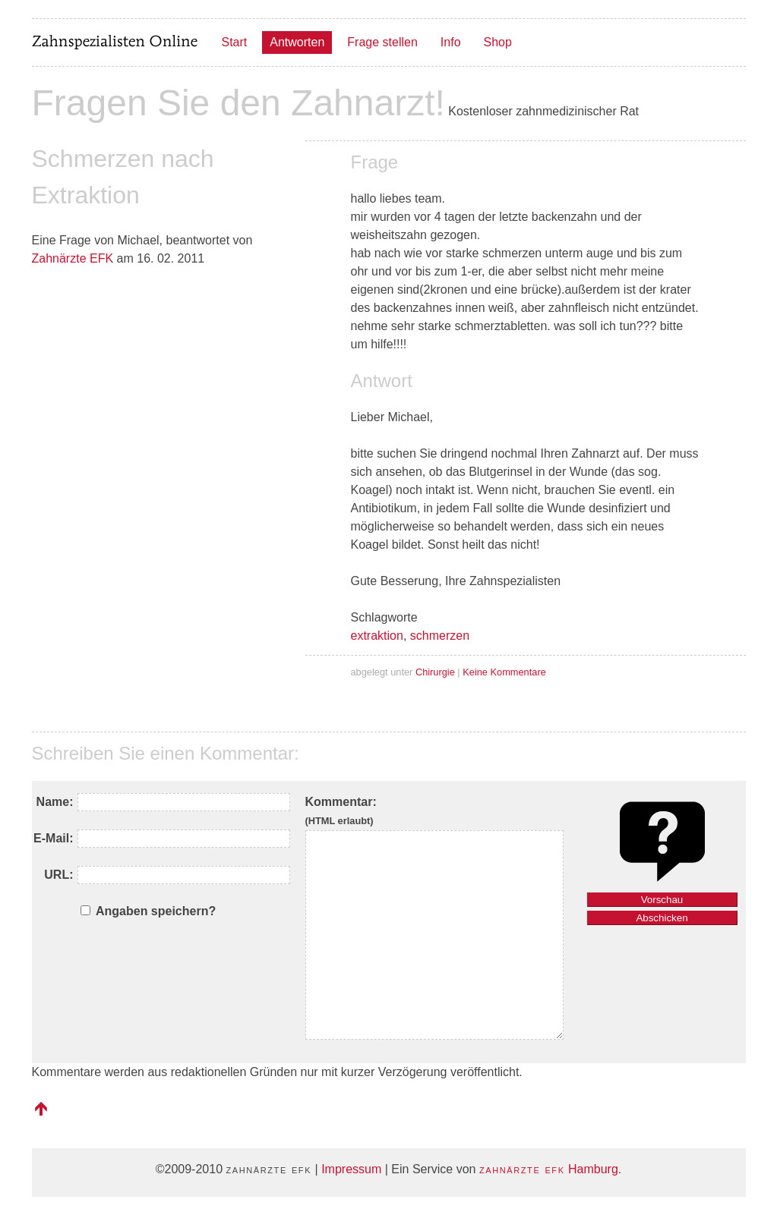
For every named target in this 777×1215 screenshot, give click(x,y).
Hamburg (548, 1169)
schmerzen (439, 635)
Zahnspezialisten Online (115, 42)
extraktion (377, 635)
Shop (498, 42)
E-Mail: (53, 838)
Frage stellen (382, 42)
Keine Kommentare (504, 672)
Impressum (351, 1169)
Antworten (297, 42)
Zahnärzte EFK (73, 258)
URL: (58, 874)
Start (235, 42)
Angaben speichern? (156, 911)
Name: (55, 801)
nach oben (41, 1109)
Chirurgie (435, 672)
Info (451, 42)
